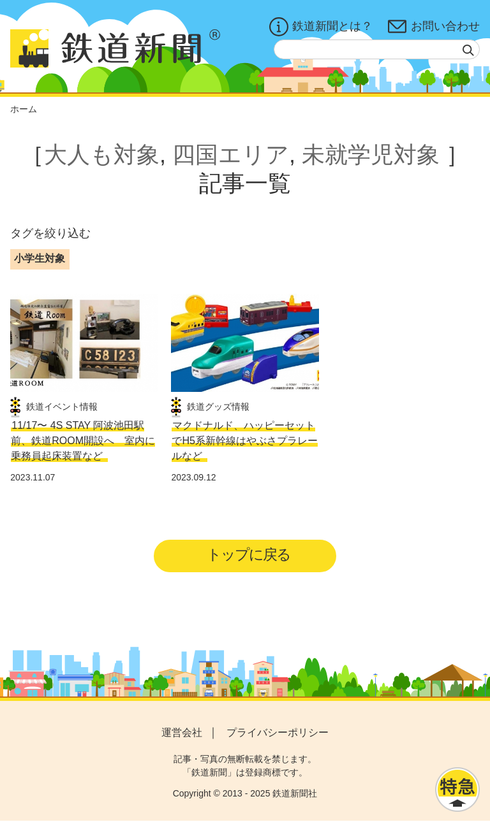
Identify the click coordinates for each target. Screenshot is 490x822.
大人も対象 (102, 154)
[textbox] (377, 49)
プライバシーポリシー (277, 733)
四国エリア (230, 154)
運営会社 (181, 733)
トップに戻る (249, 554)
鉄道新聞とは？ (321, 26)
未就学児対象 (371, 154)
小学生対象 (39, 258)
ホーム (23, 109)
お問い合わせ (434, 26)
